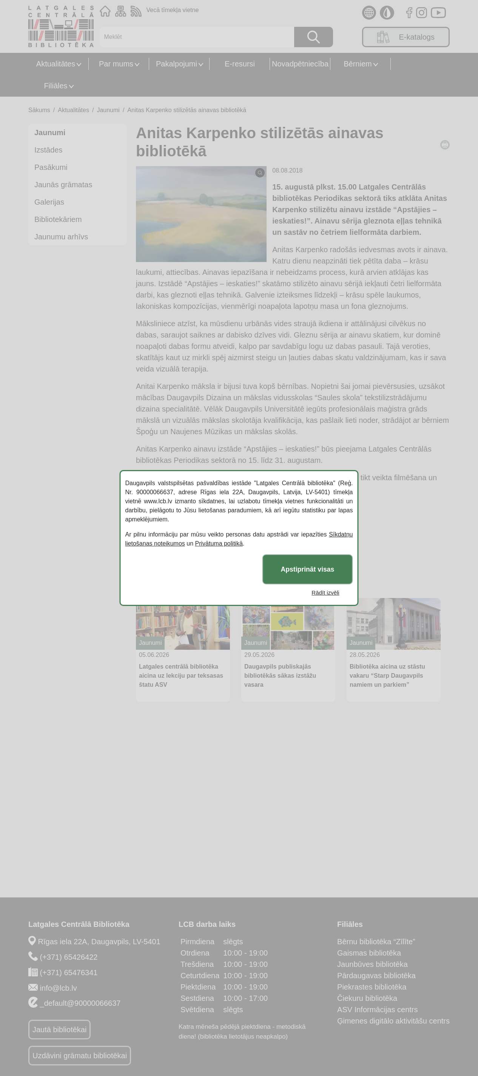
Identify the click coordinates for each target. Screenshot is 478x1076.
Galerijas (49, 202)
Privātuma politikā (219, 543)
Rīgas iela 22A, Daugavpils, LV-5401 (99, 941)
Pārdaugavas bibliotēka (376, 975)
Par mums (116, 64)
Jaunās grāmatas (63, 184)
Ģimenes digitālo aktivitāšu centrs (393, 1021)
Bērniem (358, 64)
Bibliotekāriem (58, 219)
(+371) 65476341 (69, 972)
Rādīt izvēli (325, 592)
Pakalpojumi (176, 64)
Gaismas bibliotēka (369, 953)
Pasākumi (51, 167)
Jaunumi (108, 110)
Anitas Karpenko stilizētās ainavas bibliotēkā (186, 110)
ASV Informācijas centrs (377, 1009)
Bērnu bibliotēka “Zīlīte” (376, 941)
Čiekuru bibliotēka (367, 998)
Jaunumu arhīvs (61, 237)
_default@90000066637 (80, 1003)
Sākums (39, 110)
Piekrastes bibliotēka (371, 987)
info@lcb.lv (58, 988)
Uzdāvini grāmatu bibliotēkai (79, 1055)
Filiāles (55, 86)
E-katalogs (406, 37)
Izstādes (48, 150)
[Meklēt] (193, 37)
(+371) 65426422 (69, 957)
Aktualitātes (55, 64)
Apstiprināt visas (308, 569)
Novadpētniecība (300, 64)
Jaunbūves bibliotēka (372, 964)
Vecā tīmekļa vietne (172, 10)
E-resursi (240, 64)
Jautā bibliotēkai (59, 1029)
